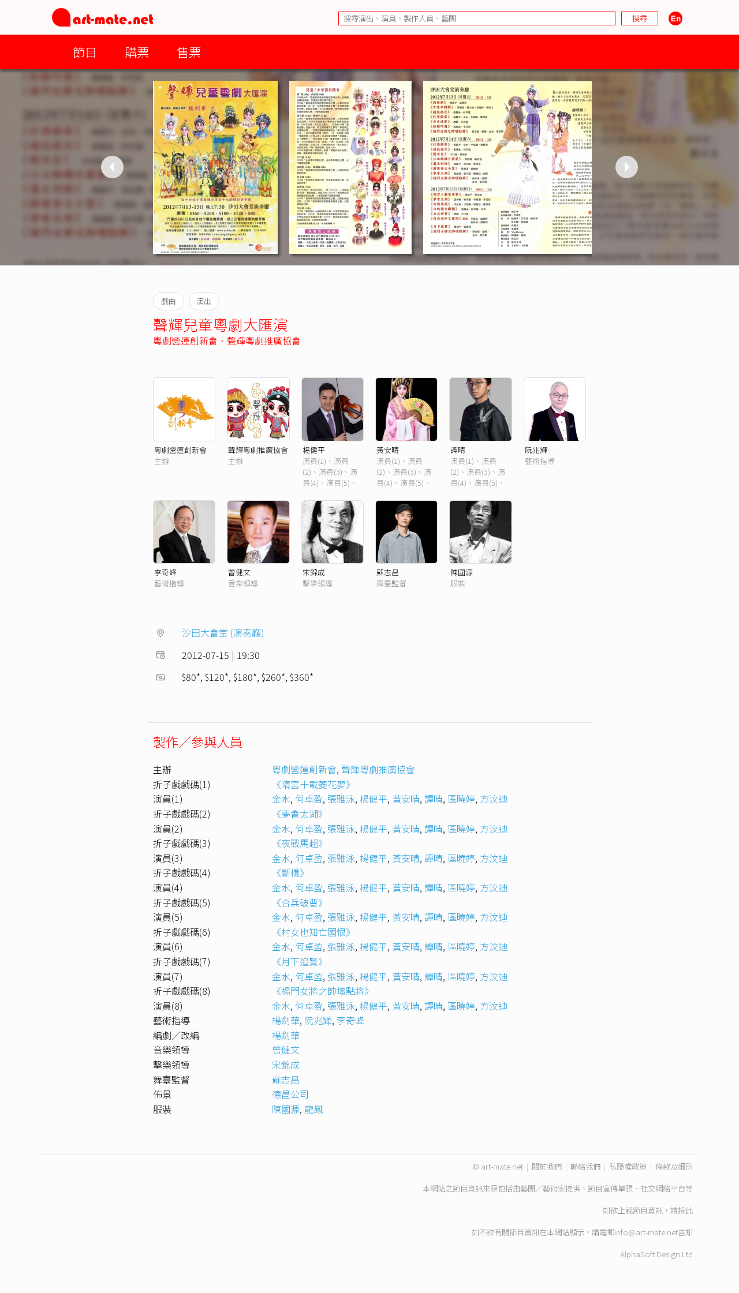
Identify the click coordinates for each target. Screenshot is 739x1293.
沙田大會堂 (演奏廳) (223, 632)
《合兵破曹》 (299, 902)
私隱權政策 (628, 1166)
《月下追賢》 (299, 961)
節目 (85, 52)
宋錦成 (314, 572)
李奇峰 (165, 572)
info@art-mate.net (646, 1232)
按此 (685, 1210)
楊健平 (314, 449)
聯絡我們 (585, 1166)
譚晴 (457, 449)
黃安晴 (387, 449)
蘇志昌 (387, 572)
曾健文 (239, 572)
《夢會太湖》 (299, 813)
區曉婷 (461, 798)
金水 (281, 798)
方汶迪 (493, 798)
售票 (189, 52)
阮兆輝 (536, 449)
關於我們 (547, 1166)
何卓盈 (309, 798)
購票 (137, 52)
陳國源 (461, 572)
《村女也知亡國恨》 (313, 932)
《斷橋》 (290, 872)
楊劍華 (286, 1020)
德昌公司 (290, 1094)
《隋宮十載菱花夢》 (313, 784)
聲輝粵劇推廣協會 (264, 340)
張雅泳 (341, 798)
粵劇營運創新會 (185, 340)
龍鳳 (313, 1109)
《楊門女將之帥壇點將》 (323, 991)
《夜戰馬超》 (299, 843)
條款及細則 (674, 1166)
